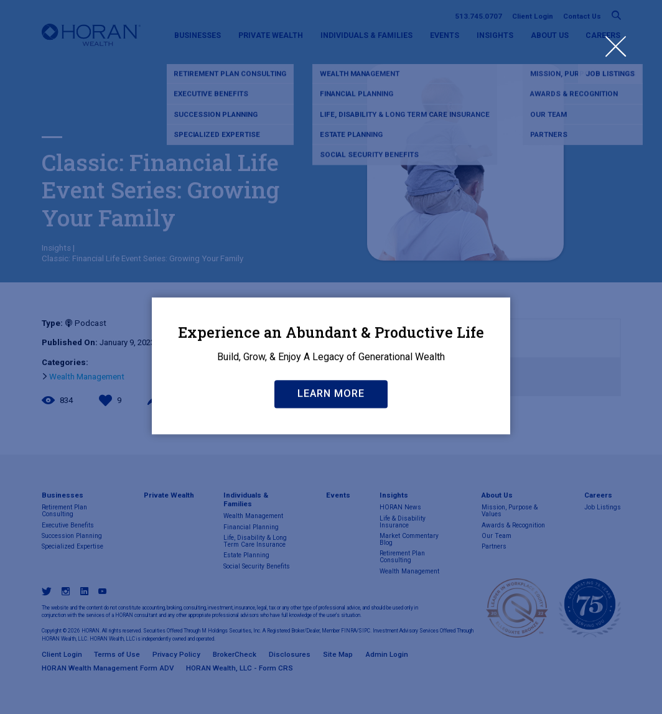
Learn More (331, 460)
